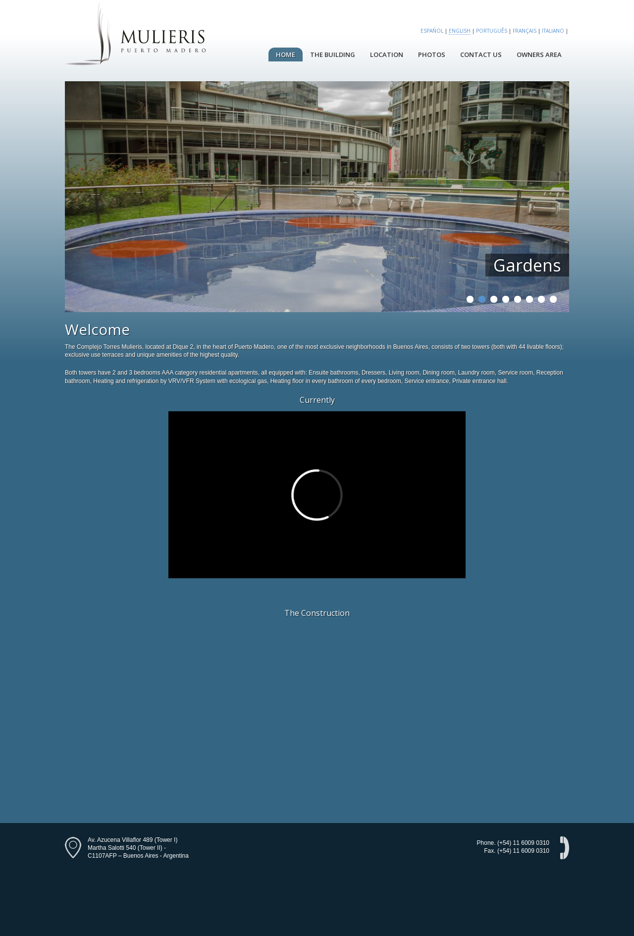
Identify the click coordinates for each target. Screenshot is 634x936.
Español (432, 30)
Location (386, 54)
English (460, 30)
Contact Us (481, 54)
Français (524, 30)
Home (285, 54)
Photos (431, 54)
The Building (332, 54)
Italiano (553, 30)
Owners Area (539, 54)
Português (491, 30)
